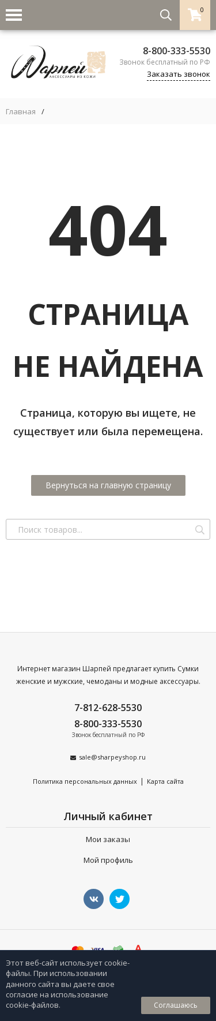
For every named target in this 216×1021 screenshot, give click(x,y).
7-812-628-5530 (108, 707)
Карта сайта (165, 781)
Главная (21, 111)
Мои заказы (108, 839)
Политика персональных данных (85, 781)
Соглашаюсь (176, 1005)
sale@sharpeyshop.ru (112, 757)
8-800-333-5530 (176, 50)
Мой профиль (108, 860)
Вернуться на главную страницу (108, 485)
